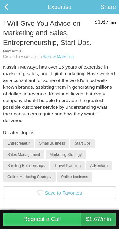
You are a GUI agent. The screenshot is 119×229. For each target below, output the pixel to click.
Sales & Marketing (58, 56)
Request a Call (69, 219)
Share (108, 7)
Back (12, 7)
